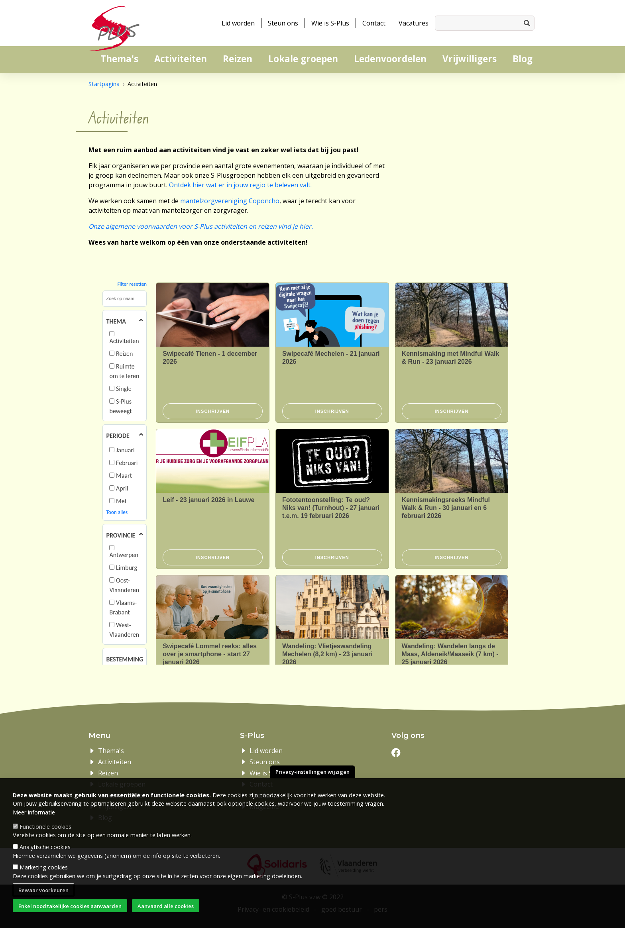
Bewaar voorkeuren (43, 890)
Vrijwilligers (469, 59)
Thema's (119, 59)
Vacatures (413, 23)
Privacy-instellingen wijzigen (312, 771)
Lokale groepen (303, 59)
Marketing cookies (44, 867)
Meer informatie (34, 812)
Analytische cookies (45, 847)
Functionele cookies (45, 826)
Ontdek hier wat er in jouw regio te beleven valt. (240, 184)
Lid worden (238, 23)
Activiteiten (180, 59)
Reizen (237, 59)
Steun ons (283, 23)
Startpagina (104, 84)
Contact (373, 23)
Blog (523, 59)
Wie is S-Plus (330, 23)
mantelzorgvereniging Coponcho (229, 200)
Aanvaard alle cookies (166, 906)
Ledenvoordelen (390, 59)
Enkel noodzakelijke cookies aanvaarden (70, 906)
